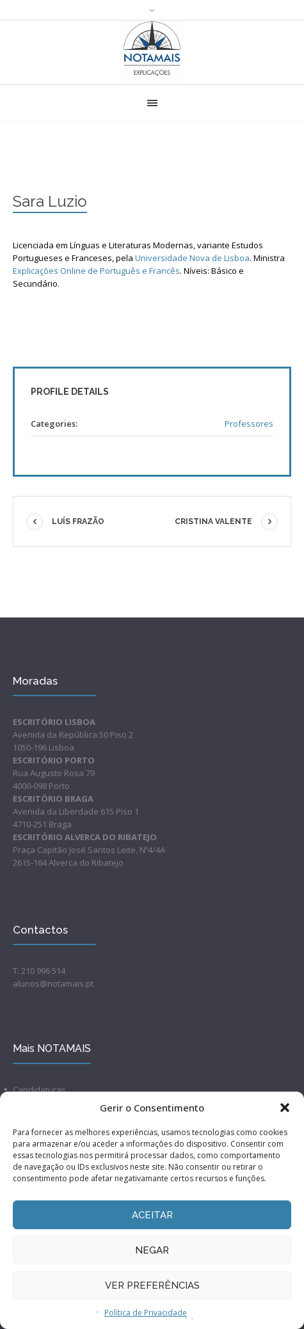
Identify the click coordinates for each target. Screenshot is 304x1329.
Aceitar (152, 1215)
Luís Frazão (78, 521)
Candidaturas (39, 1089)
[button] (284, 1107)
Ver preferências (152, 1285)
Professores (249, 423)
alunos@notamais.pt (53, 983)
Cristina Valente (213, 521)
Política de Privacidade (145, 1312)
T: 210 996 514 (39, 970)
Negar (152, 1250)
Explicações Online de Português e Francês (96, 270)
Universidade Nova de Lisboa (192, 258)
